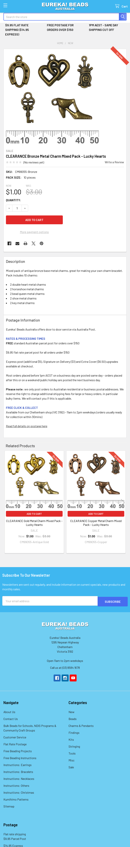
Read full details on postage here (26, 426)
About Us (9, 711)
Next (123, 502)
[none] (52, 97)
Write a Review (114, 162)
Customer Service (14, 736)
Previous (7, 502)
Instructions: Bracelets (18, 771)
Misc (71, 759)
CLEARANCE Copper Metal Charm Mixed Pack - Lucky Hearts (96, 522)
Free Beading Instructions (19, 757)
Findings (74, 732)
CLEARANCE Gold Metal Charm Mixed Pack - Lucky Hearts (34, 522)
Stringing (74, 745)
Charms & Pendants (81, 725)
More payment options (34, 232)
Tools (72, 752)
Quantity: (13, 200)
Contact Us (10, 718)
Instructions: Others (16, 785)
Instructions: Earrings (17, 764)
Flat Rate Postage (15, 743)
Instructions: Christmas (18, 791)
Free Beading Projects (17, 750)
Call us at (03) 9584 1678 (65, 667)
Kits (71, 739)
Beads (73, 718)
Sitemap (8, 805)
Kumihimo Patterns (16, 798)
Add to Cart (34, 513)
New (71, 711)
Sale (71, 766)
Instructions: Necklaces (18, 778)
